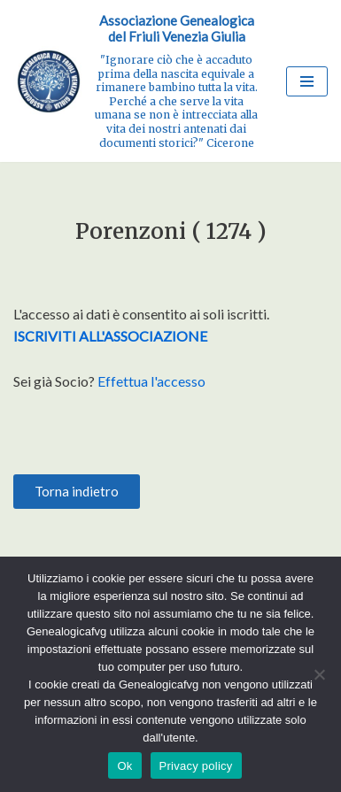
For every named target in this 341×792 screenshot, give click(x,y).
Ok (124, 766)
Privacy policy (196, 766)
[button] (76, 491)
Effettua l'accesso (151, 381)
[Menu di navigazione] (307, 81)
